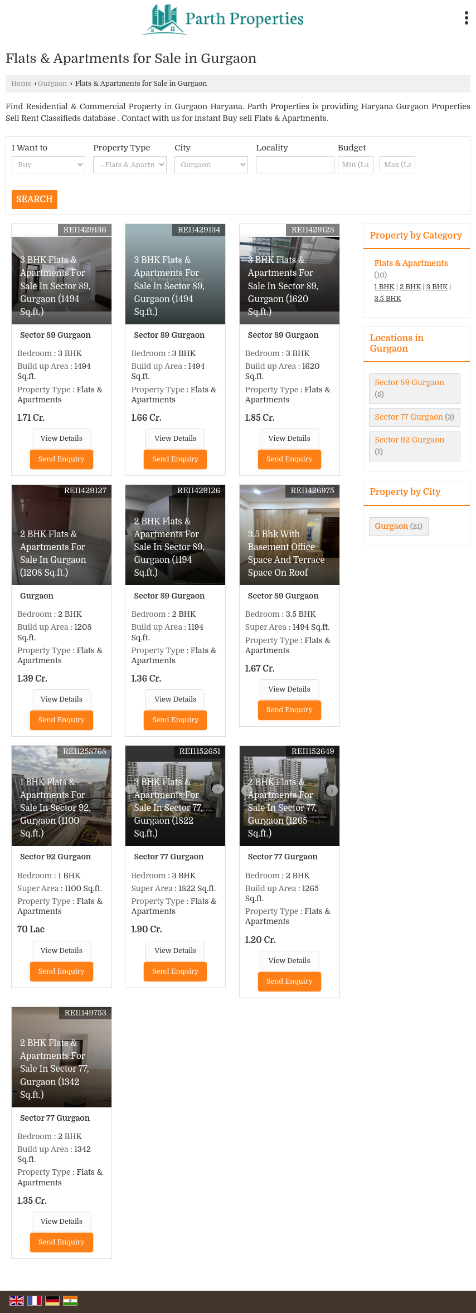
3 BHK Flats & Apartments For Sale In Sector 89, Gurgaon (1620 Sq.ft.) (283, 286)
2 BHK (410, 287)
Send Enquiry (61, 459)
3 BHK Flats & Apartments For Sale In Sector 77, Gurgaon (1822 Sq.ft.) (168, 808)
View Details (61, 438)
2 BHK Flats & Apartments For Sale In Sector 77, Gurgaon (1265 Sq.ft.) (282, 808)
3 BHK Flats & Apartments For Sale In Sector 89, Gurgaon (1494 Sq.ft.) (55, 286)
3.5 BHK (388, 299)
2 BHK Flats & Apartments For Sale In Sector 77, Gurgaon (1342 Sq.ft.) (54, 1069)
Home (21, 83)
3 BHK (437, 287)
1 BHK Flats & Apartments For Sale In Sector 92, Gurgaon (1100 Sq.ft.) (55, 808)
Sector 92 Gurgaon (410, 439)
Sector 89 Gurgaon (410, 382)
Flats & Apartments (411, 263)
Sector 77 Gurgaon (409, 416)
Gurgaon (52, 83)
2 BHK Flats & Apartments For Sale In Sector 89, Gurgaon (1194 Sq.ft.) (169, 547)
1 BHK (385, 287)
